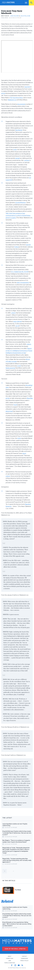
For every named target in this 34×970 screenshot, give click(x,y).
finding (16, 247)
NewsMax (30, 398)
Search (31, 3)
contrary (26, 160)
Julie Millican (25, 15)
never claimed (17, 321)
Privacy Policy (24, 960)
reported (27, 87)
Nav (24, 3)
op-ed (17, 326)
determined (9, 411)
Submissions (24, 958)
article (3, 93)
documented (21, 104)
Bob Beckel (18, 130)
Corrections (9, 958)
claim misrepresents (23, 282)
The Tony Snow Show (16, 97)
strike (19, 438)
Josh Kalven (14, 15)
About (9, 956)
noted (15, 149)
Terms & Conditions (9, 962)
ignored (28, 244)
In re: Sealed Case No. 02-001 (19, 271)
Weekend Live (12, 100)
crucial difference (20, 202)
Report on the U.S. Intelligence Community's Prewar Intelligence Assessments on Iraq (19, 351)
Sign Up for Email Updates (15, 948)
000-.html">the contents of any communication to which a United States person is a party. (18, 215)
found (15, 404)
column (13, 313)
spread (17, 158)
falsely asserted (10, 368)
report (24, 453)
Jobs (9, 960)
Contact (24, 956)
